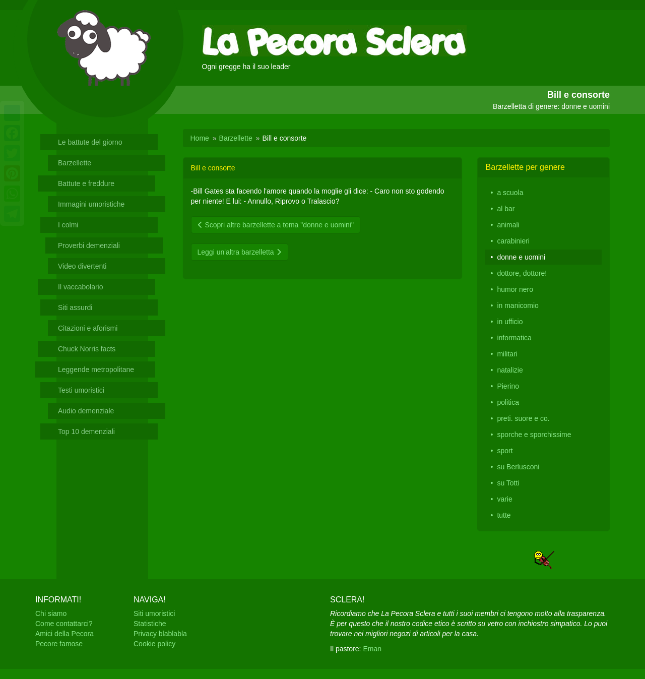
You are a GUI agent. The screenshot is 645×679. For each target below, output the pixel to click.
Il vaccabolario (80, 287)
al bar (505, 209)
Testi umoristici (81, 390)
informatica (514, 338)
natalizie (510, 370)
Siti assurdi (75, 307)
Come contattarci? (64, 624)
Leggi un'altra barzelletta (240, 252)
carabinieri (513, 241)
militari (507, 354)
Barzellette (74, 163)
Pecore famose (59, 644)
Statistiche (150, 624)
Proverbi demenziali (89, 245)
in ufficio (510, 322)
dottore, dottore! (522, 273)
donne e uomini (521, 257)
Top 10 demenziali (86, 431)
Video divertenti (82, 266)
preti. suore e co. (523, 418)
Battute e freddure (86, 183)
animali (508, 225)
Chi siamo (51, 613)
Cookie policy (154, 644)
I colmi (68, 225)
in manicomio (517, 305)
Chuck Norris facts (86, 349)
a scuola (510, 193)
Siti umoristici (154, 613)
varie (504, 499)
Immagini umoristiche (91, 204)
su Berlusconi (518, 467)
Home (199, 138)
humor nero (515, 289)
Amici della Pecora (64, 634)
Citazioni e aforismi (87, 328)
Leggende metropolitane (96, 369)
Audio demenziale (86, 411)
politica (508, 402)
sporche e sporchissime (534, 434)
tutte (503, 515)
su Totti (508, 483)
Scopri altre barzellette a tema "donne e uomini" (276, 225)
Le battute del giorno (90, 142)
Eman (372, 649)
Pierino (508, 386)
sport (504, 451)
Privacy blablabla (160, 634)
